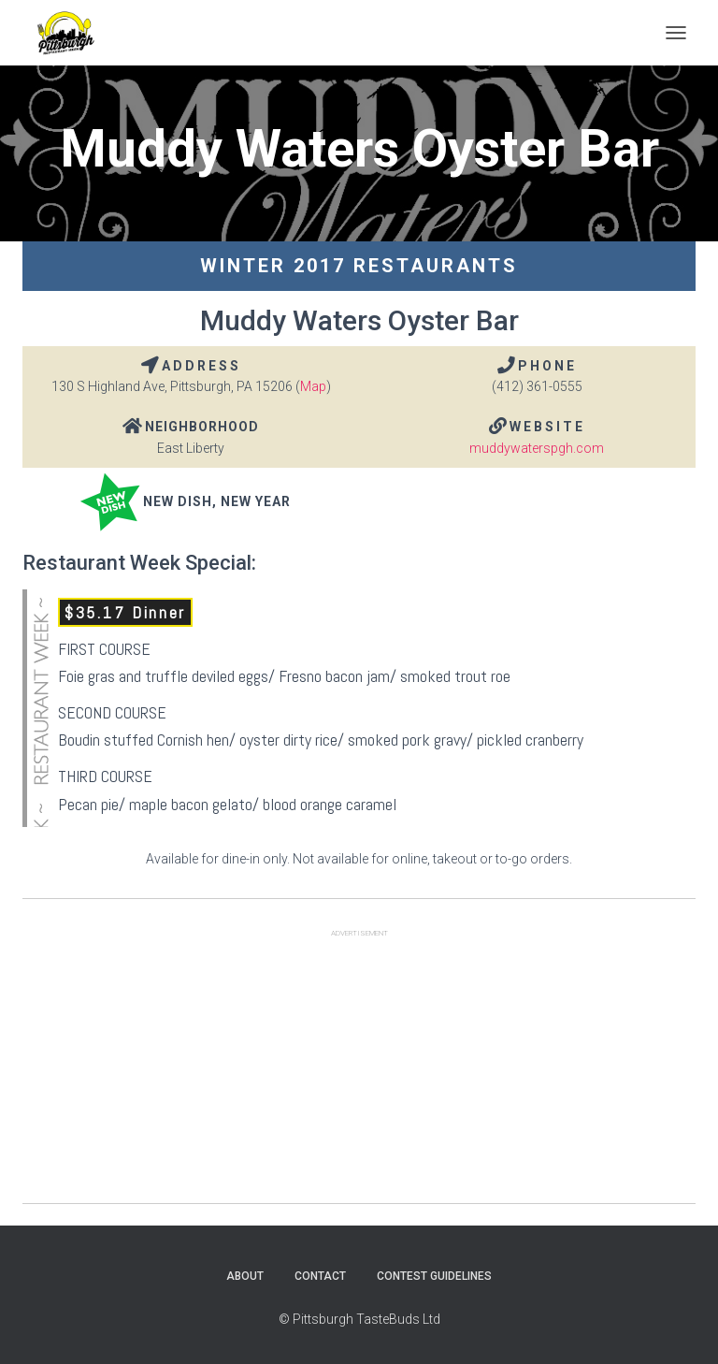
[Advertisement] (359, 1072)
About (245, 1276)
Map (313, 386)
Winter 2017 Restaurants (359, 265)
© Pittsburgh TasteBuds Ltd (359, 1319)
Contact (320, 1276)
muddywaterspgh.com (536, 448)
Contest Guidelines (434, 1276)
